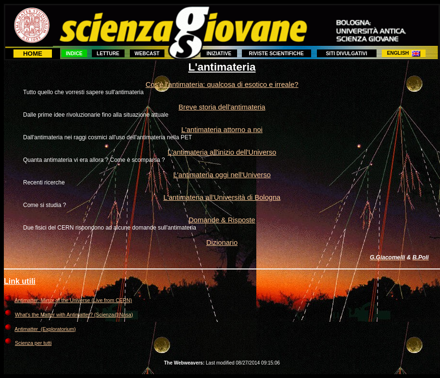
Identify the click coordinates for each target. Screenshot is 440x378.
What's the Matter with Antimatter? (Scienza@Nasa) (74, 314)
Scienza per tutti (33, 343)
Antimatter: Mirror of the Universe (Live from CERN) (73, 300)
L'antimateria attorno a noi (222, 130)
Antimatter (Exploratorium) (44, 329)
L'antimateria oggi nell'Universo (222, 175)
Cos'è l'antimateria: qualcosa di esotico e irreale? (222, 84)
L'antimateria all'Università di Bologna (221, 197)
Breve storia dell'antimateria (221, 107)
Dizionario (222, 242)
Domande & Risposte (222, 220)
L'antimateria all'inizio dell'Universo (222, 152)
